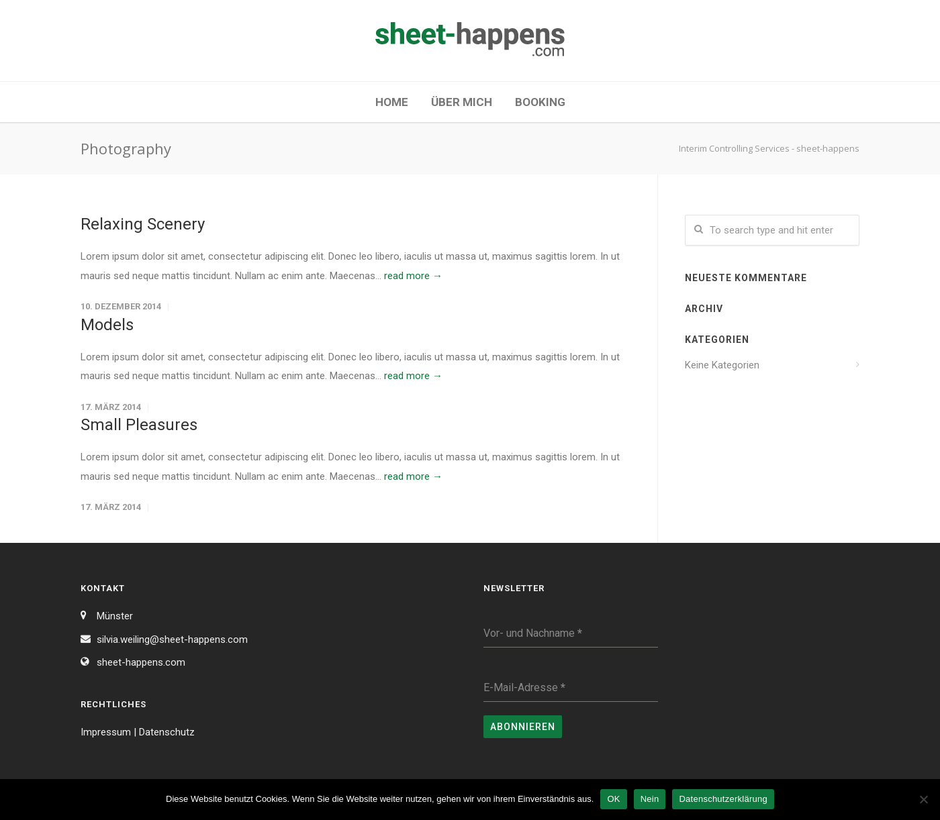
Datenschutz (167, 732)
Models (107, 324)
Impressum (106, 732)
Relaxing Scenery (143, 224)
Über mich (461, 102)
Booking (540, 102)
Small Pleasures (139, 424)
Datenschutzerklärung (723, 799)
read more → (413, 276)
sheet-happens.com (141, 662)
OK (613, 799)
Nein (650, 799)
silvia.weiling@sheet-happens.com (172, 639)
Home (391, 102)
